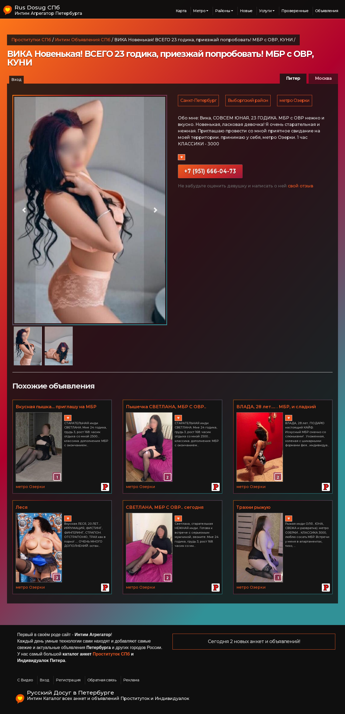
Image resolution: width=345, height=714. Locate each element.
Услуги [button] (265, 10)
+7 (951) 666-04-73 (210, 172)
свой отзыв (300, 186)
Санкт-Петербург (199, 100)
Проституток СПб (111, 654)
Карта (181, 10)
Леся (21, 507)
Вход (16, 79)
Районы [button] (222, 10)
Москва (323, 78)
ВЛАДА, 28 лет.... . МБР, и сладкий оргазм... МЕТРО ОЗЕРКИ (276, 407)
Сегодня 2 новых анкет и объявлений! (254, 642)
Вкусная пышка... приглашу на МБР (56, 406)
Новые (246, 10)
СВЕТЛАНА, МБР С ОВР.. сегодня (164, 507)
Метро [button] (199, 10)
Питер (293, 78)
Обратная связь (101, 680)
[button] (24, 210)
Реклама (131, 680)
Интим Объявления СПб (83, 39)
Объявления (326, 10)
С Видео (25, 680)
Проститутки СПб (31, 39)
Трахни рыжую (253, 507)
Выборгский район (249, 100)
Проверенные (294, 10)
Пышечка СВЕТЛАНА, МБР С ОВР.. (166, 406)
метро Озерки (296, 100)
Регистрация (68, 680)
